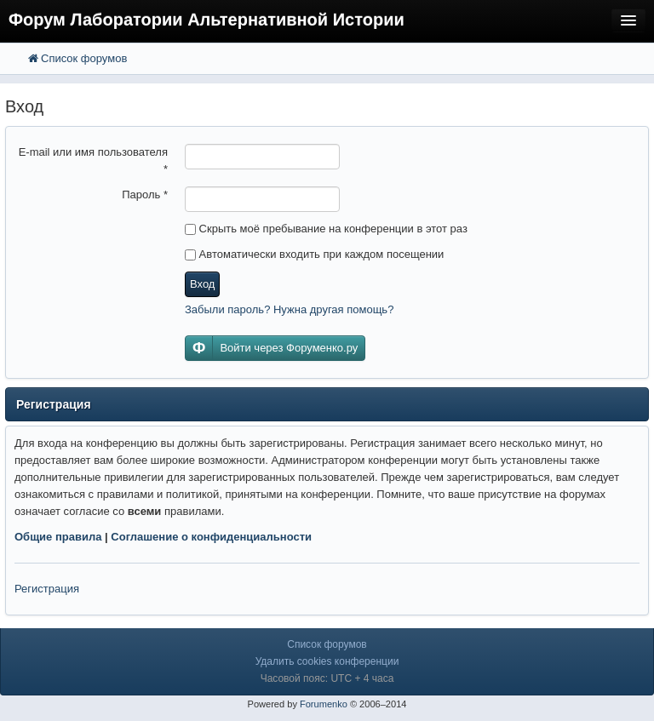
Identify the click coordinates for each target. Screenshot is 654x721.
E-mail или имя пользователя (93, 160)
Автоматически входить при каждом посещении (314, 254)
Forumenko (323, 704)
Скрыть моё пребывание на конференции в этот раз (326, 228)
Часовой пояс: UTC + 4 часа (327, 678)
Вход (202, 284)
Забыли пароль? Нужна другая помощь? (289, 309)
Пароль (145, 194)
